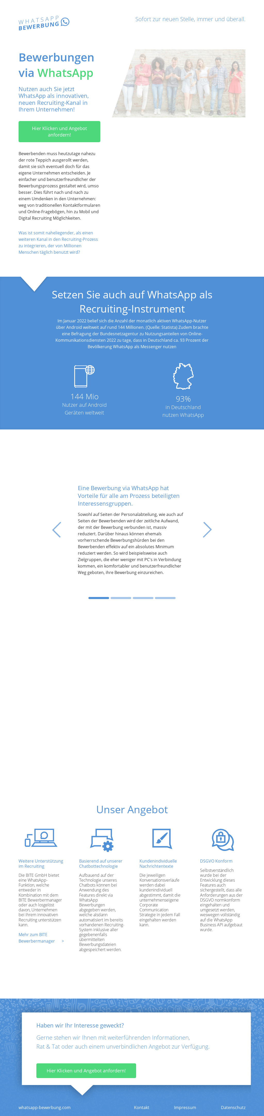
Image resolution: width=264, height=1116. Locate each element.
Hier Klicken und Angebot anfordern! (59, 131)
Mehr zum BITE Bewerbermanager (37, 938)
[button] (60, 530)
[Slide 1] (98, 598)
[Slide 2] (121, 598)
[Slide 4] (165, 598)
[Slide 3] (143, 598)
